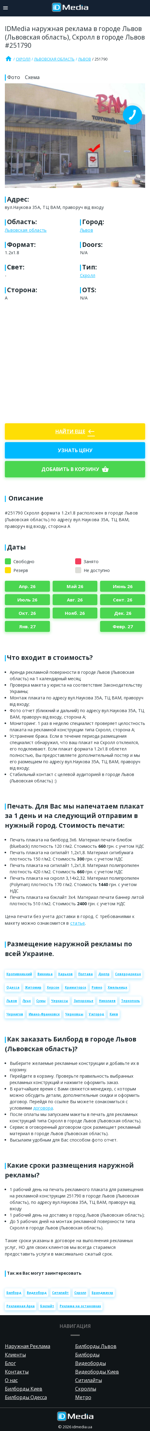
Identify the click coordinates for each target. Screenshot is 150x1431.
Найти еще (75, 431)
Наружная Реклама (27, 1346)
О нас (11, 1380)
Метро (83, 1397)
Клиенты (15, 1354)
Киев (114, 1014)
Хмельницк (117, 987)
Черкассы (59, 1001)
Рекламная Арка (20, 1306)
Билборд (13, 1293)
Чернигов (14, 1014)
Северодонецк (128, 974)
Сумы (41, 1001)
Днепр (104, 974)
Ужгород (96, 1014)
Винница (45, 974)
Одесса (12, 987)
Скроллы (85, 1388)
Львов (84, 59)
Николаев (107, 1001)
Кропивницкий (19, 974)
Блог (10, 1363)
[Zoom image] (75, 135)
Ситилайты (88, 1380)
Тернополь (130, 1001)
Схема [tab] (32, 77)
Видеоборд (37, 1293)
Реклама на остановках (80, 1306)
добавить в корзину (75, 469)
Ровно (97, 987)
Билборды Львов (96, 1346)
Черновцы (74, 1014)
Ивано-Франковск (44, 1014)
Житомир (33, 987)
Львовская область (54, 59)
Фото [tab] (13, 77)
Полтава (85, 974)
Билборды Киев (23, 1388)
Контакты (17, 1371)
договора (43, 1108)
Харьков (65, 974)
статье (77, 923)
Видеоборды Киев (97, 1371)
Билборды (87, 1354)
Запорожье (83, 1001)
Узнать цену (75, 450)
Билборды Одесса (26, 1397)
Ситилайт (60, 1293)
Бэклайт (47, 1306)
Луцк (27, 1001)
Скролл (23, 59)
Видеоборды (90, 1363)
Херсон (53, 987)
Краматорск (75, 987)
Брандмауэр (102, 1293)
